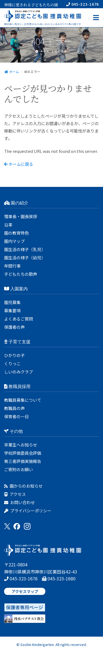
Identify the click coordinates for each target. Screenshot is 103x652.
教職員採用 (17, 386)
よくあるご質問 (18, 319)
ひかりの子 (14, 355)
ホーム (11, 71)
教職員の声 (14, 408)
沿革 (8, 224)
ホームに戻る (18, 164)
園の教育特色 (16, 233)
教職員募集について (22, 400)
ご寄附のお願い (18, 469)
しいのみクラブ (18, 372)
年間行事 (12, 266)
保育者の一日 (16, 416)
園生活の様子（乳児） (24, 249)
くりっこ (12, 363)
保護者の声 (14, 327)
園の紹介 (16, 203)
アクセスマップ (25, 591)
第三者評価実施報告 (22, 461)
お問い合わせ (19, 502)
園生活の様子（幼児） (24, 257)
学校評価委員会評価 (22, 453)
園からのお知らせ (23, 486)
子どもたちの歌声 (20, 274)
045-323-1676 (82, 4)
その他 (13, 431)
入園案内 (16, 288)
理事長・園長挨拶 (20, 216)
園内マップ (14, 241)
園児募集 (12, 302)
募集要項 (12, 310)
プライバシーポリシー (27, 510)
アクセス (15, 494)
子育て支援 (17, 341)
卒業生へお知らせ (20, 445)
